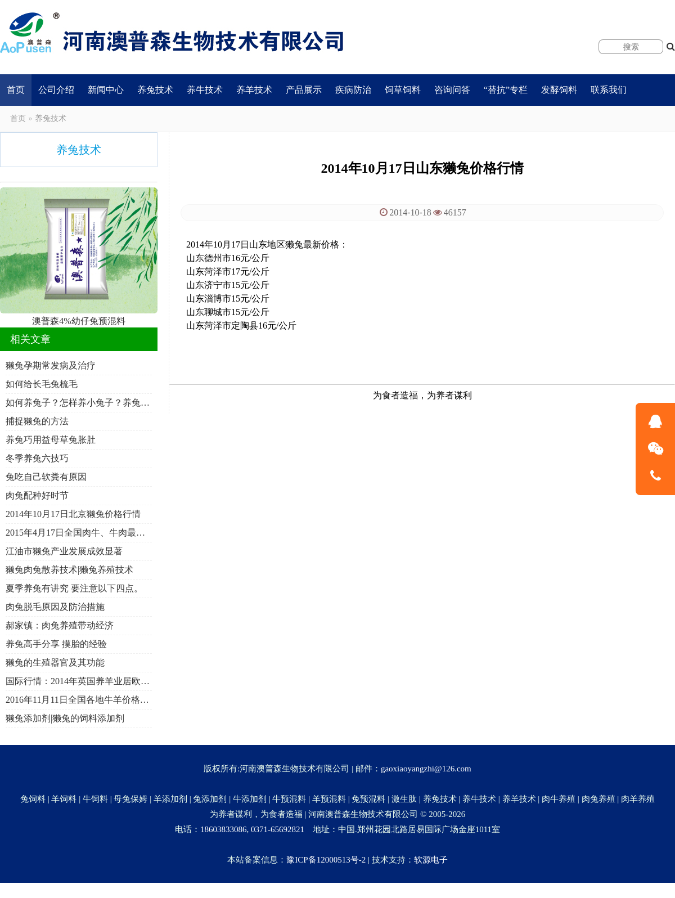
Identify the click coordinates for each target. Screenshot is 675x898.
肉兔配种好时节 (37, 495)
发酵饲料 (559, 90)
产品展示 (304, 90)
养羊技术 (254, 90)
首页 (16, 90)
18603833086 (223, 829)
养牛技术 (205, 90)
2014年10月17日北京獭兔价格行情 (73, 514)
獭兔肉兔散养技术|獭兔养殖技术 (69, 569)
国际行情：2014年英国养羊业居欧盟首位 (79, 681)
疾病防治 (353, 90)
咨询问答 (452, 90)
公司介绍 (56, 90)
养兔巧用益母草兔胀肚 (51, 439)
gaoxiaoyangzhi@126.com (426, 768)
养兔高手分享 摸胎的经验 (56, 644)
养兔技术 (155, 90)
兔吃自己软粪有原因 (46, 477)
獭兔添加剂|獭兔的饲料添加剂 (65, 718)
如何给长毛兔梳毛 (42, 384)
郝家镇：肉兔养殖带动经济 (60, 625)
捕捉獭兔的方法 (37, 421)
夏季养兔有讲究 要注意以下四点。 (74, 588)
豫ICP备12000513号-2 (326, 859)
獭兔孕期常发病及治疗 (51, 365)
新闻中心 (106, 90)
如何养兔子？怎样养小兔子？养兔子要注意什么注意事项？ (79, 402)
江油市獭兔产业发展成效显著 (64, 551)
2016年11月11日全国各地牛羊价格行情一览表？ (79, 699)
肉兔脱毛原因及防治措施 (55, 607)
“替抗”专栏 (506, 90)
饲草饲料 (403, 90)
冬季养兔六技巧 (37, 458)
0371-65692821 (277, 829)
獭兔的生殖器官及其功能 (55, 662)
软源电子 (431, 859)
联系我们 (609, 90)
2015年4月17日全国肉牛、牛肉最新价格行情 (79, 532)
